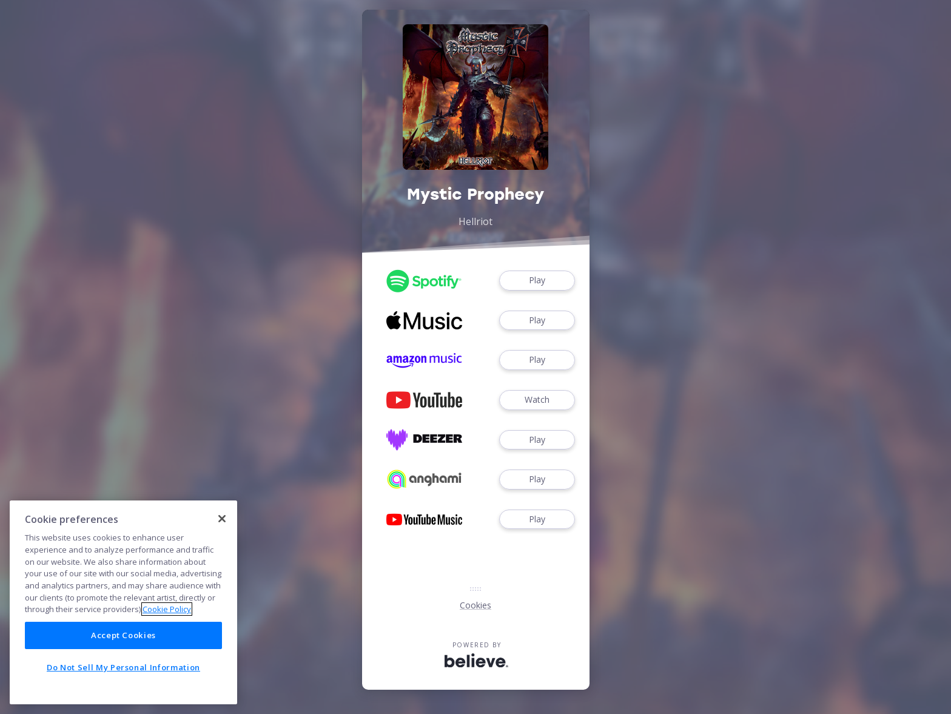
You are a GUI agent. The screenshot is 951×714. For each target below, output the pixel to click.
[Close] (222, 577)
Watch (537, 400)
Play (537, 280)
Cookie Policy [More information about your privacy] (167, 667)
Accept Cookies (123, 694)
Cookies (475, 605)
